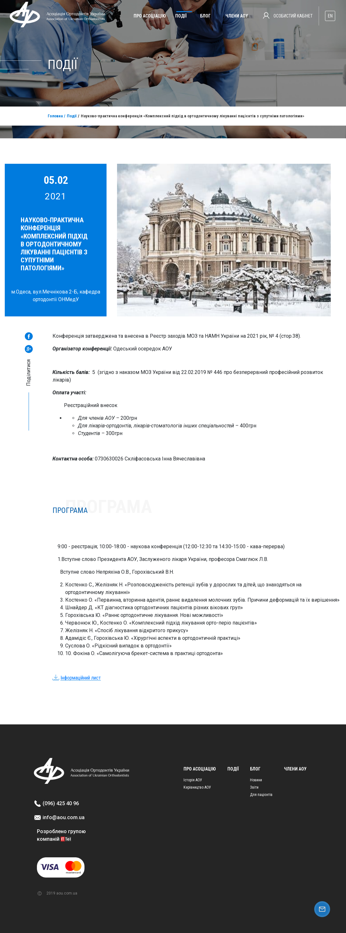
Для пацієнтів (261, 794)
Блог (205, 15)
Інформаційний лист (80, 678)
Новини (256, 780)
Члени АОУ (236, 15)
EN (330, 15)
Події (180, 15)
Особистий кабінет (288, 16)
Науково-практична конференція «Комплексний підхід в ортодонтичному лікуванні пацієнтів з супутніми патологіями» (192, 116)
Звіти (254, 787)
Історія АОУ (192, 780)
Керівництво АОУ (197, 787)
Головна (55, 116)
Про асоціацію (150, 15)
